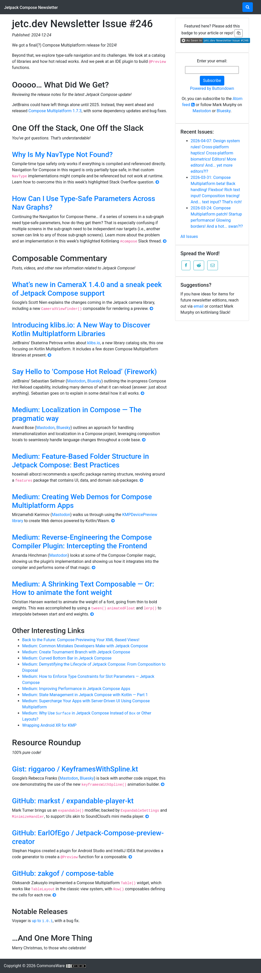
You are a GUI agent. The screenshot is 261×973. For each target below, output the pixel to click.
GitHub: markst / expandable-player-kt (73, 801)
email (198, 306)
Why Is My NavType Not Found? (62, 154)
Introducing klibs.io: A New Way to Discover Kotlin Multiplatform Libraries (81, 329)
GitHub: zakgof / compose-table (63, 873)
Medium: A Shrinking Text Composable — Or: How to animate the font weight (83, 588)
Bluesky (94, 381)
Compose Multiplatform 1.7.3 (55, 110)
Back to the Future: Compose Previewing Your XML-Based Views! (80, 639)
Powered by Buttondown (212, 88)
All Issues (189, 236)
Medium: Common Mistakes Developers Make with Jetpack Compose (85, 645)
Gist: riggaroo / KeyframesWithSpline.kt (75, 769)
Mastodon (76, 381)
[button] (185, 265)
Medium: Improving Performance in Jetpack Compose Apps (76, 688)
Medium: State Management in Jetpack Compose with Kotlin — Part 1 (85, 694)
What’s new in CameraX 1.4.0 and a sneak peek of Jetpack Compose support (87, 288)
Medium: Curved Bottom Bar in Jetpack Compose (66, 658)
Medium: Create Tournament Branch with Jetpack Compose (76, 652)
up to (42, 920)
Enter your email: (212, 61)
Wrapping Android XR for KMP (49, 725)
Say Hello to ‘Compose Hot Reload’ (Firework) (84, 371)
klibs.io (93, 342)
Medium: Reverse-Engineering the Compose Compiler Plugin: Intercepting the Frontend (82, 541)
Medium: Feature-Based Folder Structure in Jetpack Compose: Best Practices (80, 460)
